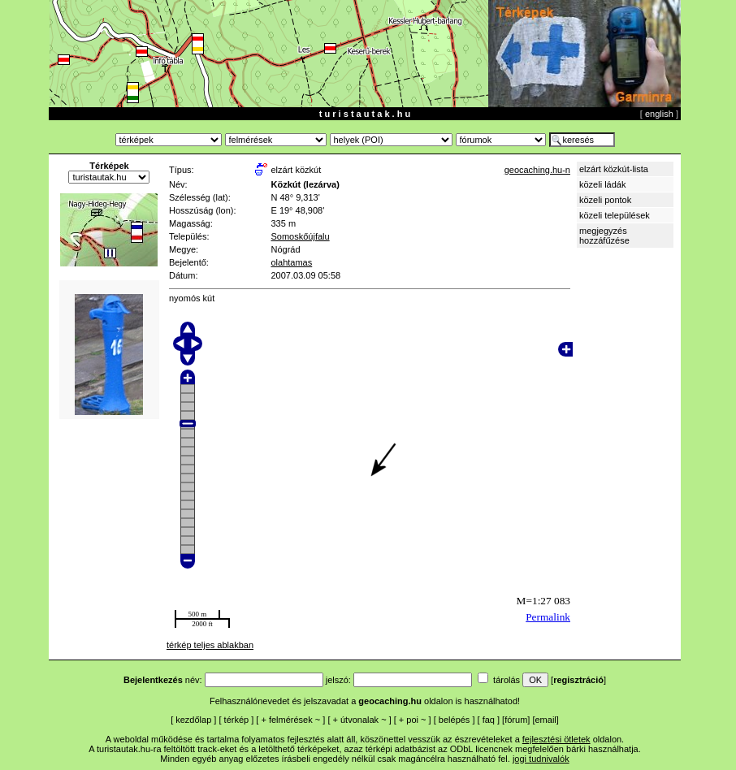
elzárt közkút (296, 170)
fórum (515, 720)
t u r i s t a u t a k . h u (364, 114)
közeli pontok (605, 200)
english (659, 114)
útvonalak (359, 720)
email (545, 720)
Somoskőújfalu (300, 236)
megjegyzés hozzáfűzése (604, 235)
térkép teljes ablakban (210, 645)
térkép (236, 720)
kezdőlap (193, 720)
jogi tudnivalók (541, 759)
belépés (454, 720)
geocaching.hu (390, 701)
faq (489, 720)
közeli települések (614, 215)
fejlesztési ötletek (556, 739)
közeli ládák (602, 184)
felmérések (291, 720)
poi (412, 720)
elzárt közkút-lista (613, 169)
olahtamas (291, 262)
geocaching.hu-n (537, 170)
